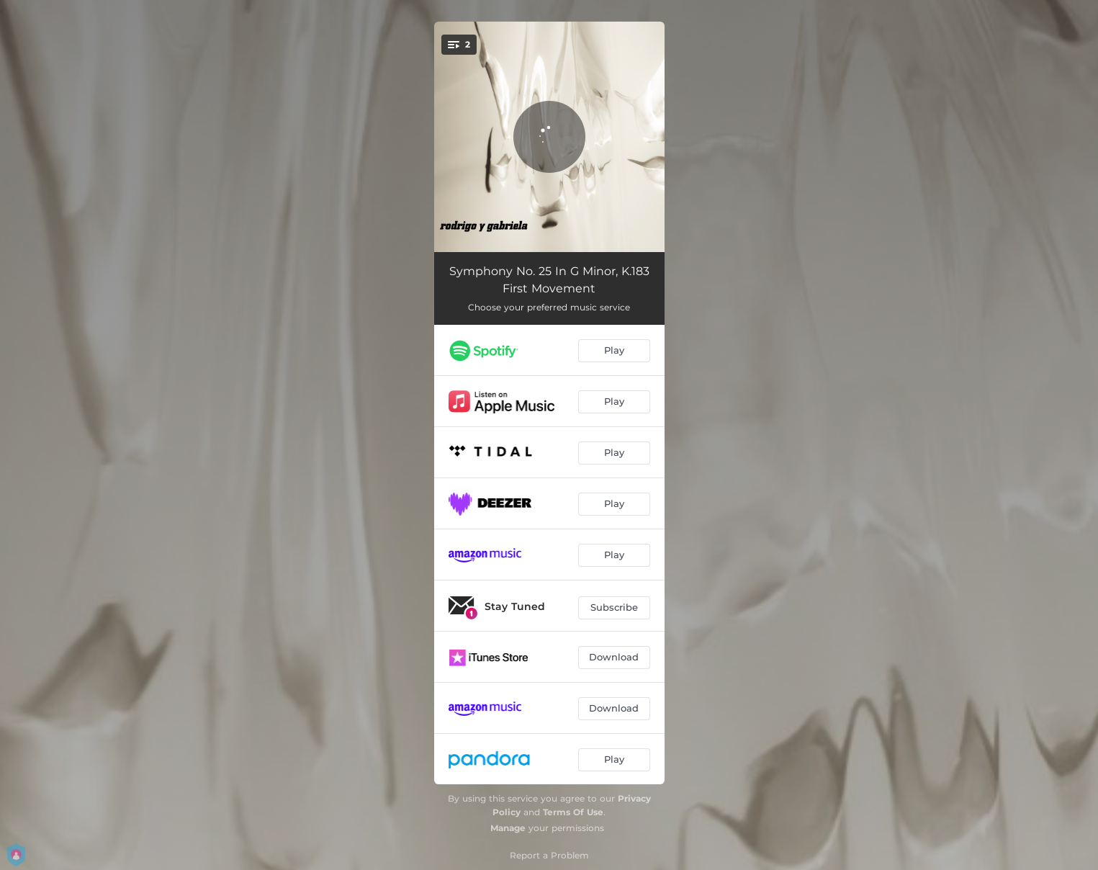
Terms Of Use (573, 812)
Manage (508, 827)
